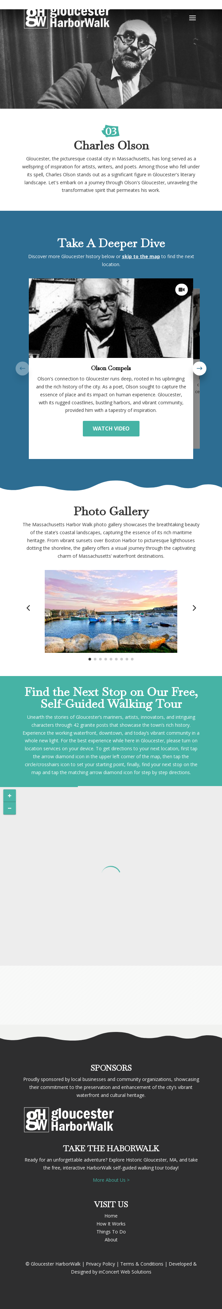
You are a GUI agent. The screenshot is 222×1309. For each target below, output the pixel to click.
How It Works (111, 1224)
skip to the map (141, 256)
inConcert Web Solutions (125, 1272)
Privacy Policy (100, 1264)
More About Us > (111, 1180)
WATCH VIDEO (111, 428)
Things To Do (111, 1231)
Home (111, 1216)
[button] (199, 368)
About (111, 1239)
